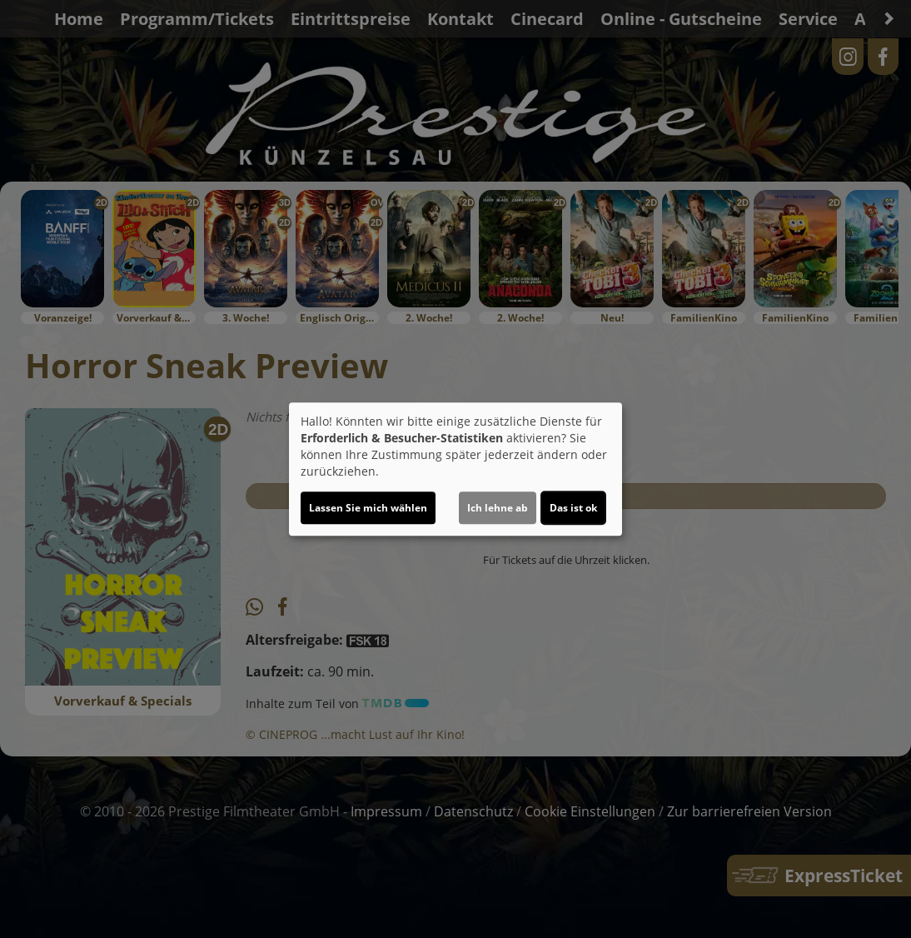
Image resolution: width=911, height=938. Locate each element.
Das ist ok (573, 508)
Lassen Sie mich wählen (368, 508)
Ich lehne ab (497, 508)
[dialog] (455, 469)
